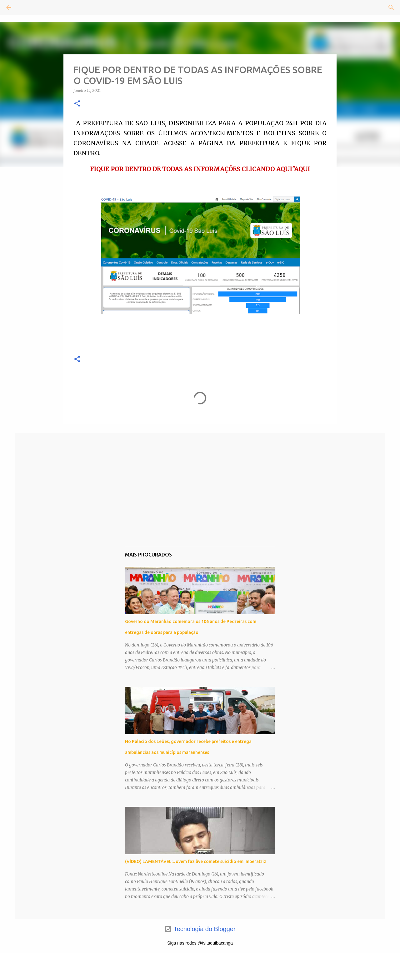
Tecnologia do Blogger (199, 929)
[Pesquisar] (26, 7)
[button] (77, 104)
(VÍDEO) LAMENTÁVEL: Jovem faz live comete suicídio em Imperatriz (195, 861)
